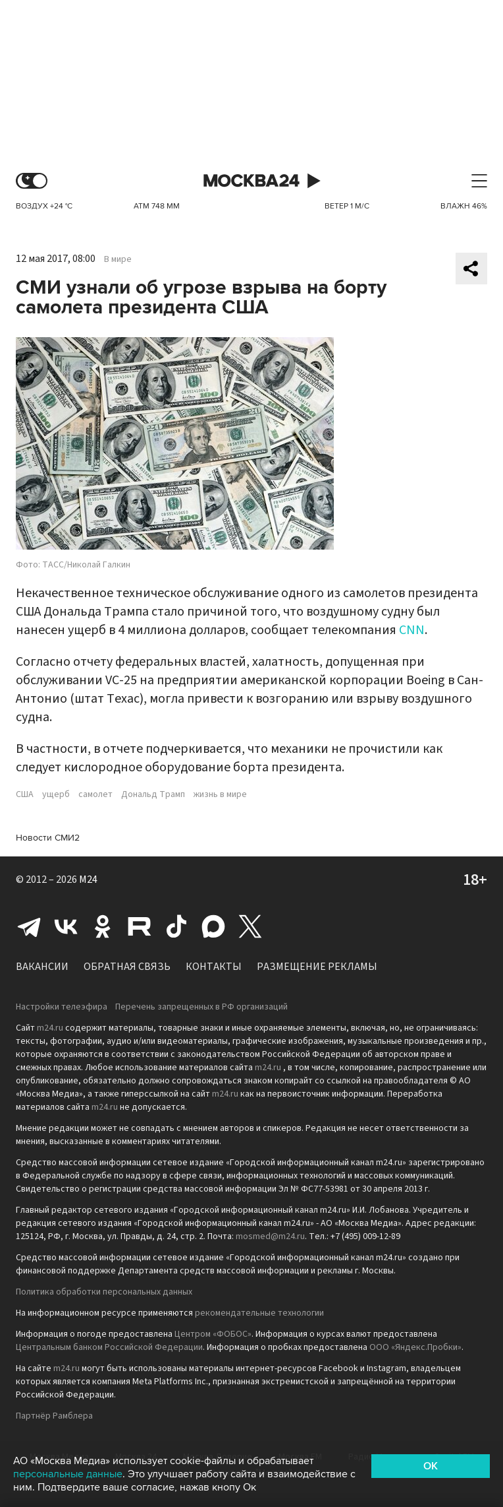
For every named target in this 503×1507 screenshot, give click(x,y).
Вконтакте (66, 926)
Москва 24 (251, 181)
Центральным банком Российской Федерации (109, 1347)
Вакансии (42, 966)
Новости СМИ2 (48, 837)
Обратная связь (127, 966)
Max (213, 926)
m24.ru (50, 1028)
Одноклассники (103, 926)
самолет (95, 794)
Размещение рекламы (317, 966)
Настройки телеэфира (61, 1006)
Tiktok (176, 926)
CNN (412, 630)
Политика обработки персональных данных (104, 1292)
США (25, 794)
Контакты (214, 966)
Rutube (139, 926)
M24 (88, 879)
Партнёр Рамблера (54, 1416)
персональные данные (67, 1474)
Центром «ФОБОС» (213, 1334)
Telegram (29, 926)
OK (430, 1466)
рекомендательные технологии (259, 1313)
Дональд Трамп (153, 794)
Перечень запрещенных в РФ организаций (201, 1006)
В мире (118, 259)
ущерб (56, 794)
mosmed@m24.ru (270, 1236)
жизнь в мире (220, 794)
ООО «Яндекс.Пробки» (415, 1347)
